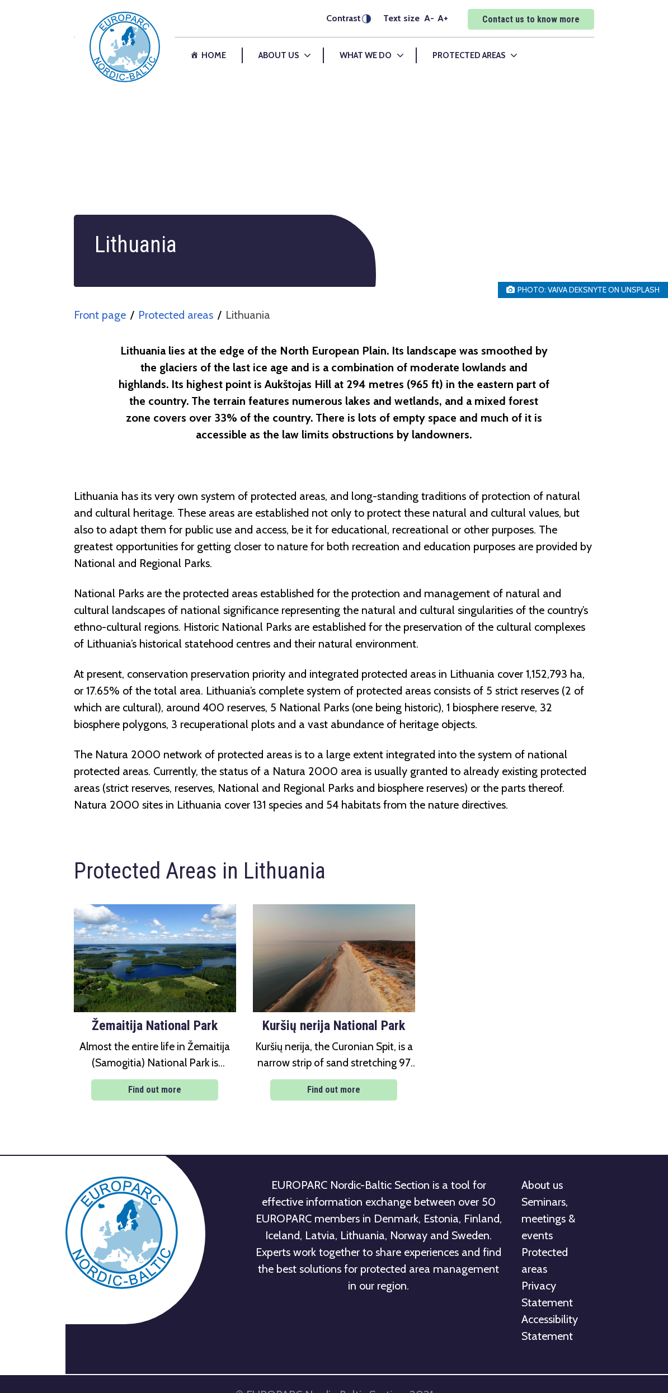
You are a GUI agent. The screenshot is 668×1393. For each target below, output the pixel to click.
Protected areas (175, 315)
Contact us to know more (531, 19)
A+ (443, 17)
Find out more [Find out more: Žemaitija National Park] (154, 1089)
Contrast (343, 18)
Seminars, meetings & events (548, 1218)
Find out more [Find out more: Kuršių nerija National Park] (333, 1089)
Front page (100, 315)
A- (429, 17)
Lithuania (247, 315)
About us (542, 1185)
